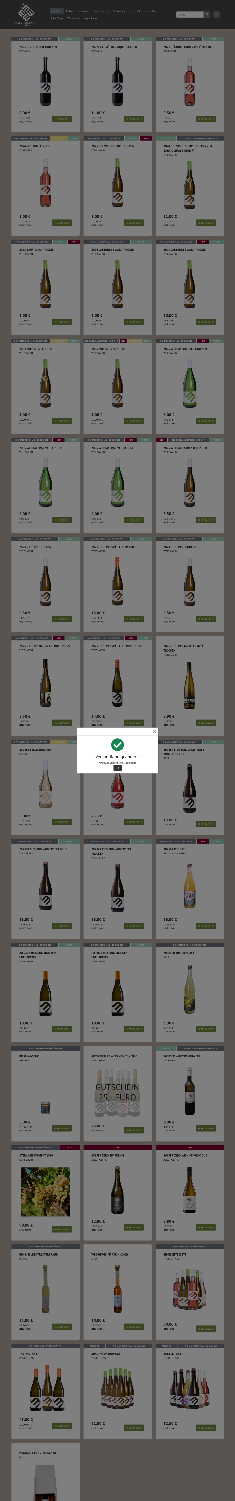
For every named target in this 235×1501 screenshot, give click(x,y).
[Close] (154, 731)
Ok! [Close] (118, 767)
